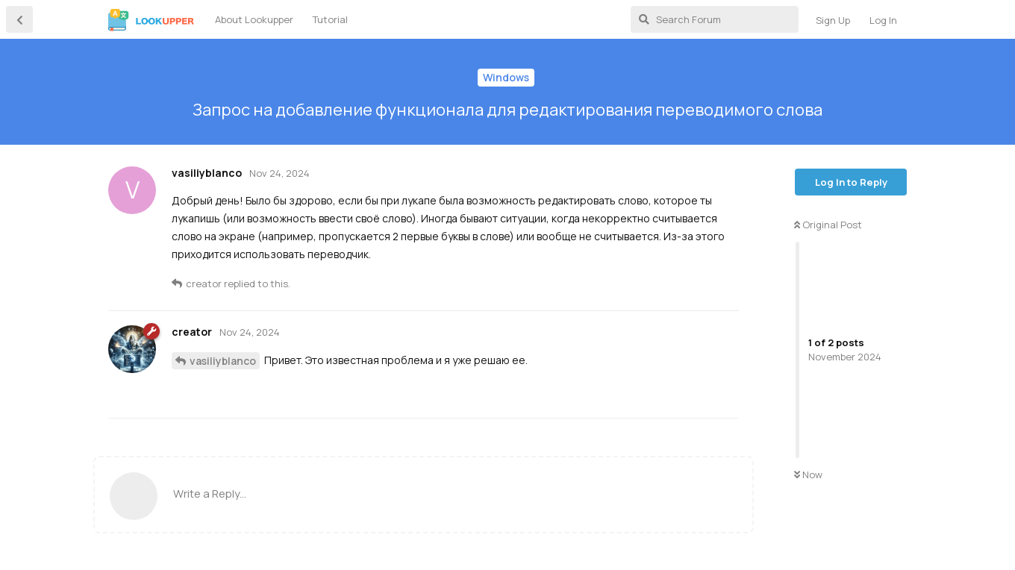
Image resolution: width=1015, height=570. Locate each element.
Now (808, 474)
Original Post (828, 224)
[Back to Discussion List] (19, 19)
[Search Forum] (715, 19)
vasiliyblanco (223, 361)
